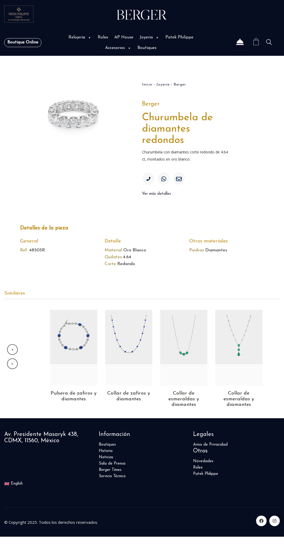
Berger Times (110, 481)
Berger (180, 85)
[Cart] (256, 42)
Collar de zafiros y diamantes (129, 406)
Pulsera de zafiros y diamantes (73, 406)
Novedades (203, 472)
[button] (89, 37)
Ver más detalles (156, 196)
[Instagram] (274, 532)
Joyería (149, 37)
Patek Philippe (179, 37)
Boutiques (147, 48)
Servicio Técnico (112, 487)
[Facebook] (261, 532)
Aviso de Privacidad (210, 456)
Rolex (103, 37)
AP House (123, 37)
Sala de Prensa (112, 475)
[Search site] (269, 43)
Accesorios (118, 48)
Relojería (79, 37)
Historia (105, 462)
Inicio (147, 85)
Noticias (106, 468)
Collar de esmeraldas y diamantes (184, 409)
